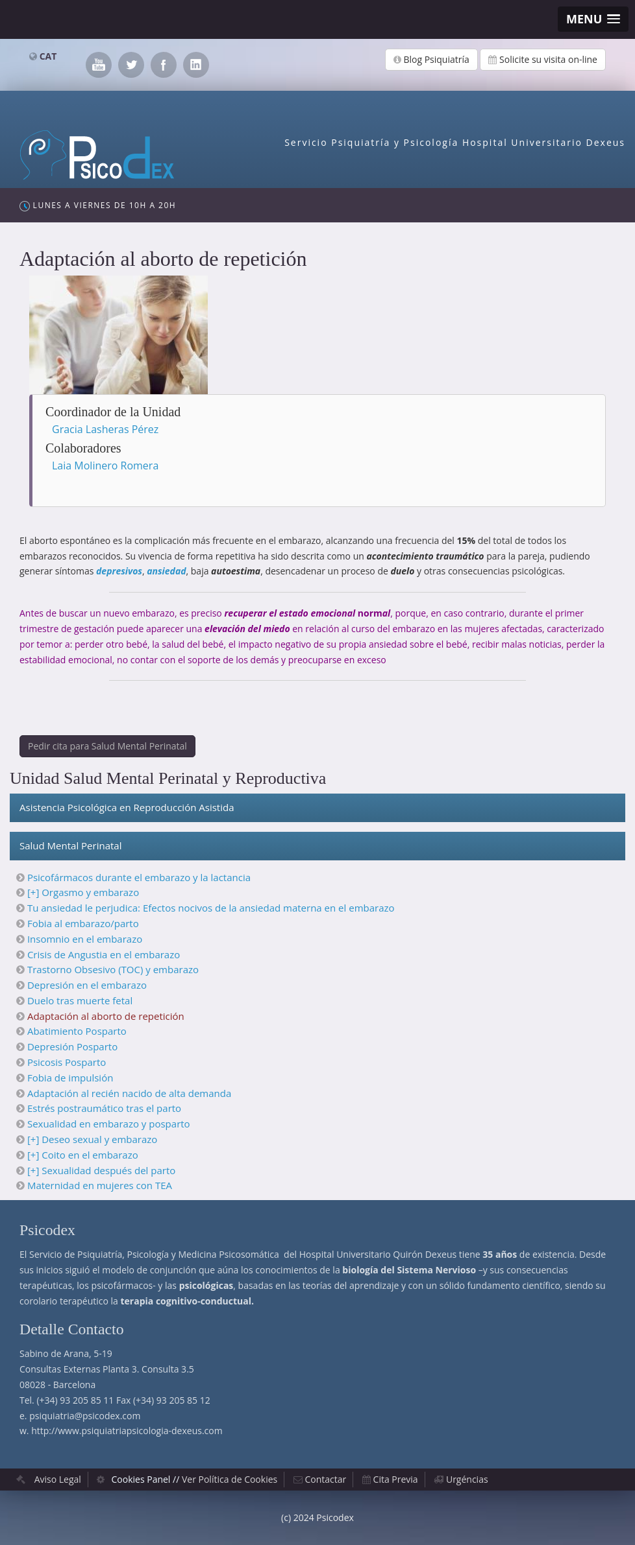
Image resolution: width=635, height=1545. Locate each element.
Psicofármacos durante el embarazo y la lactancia (139, 877)
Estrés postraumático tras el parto (104, 1108)
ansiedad (166, 571)
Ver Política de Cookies (229, 1479)
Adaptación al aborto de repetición (105, 1015)
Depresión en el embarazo (87, 984)
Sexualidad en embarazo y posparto (108, 1123)
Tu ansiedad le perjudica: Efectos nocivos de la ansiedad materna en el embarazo (211, 907)
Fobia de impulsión (70, 1077)
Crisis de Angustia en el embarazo (103, 954)
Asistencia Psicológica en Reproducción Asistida (126, 807)
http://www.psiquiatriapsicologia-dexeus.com (126, 1430)
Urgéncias (467, 1479)
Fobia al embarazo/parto (83, 923)
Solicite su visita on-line (542, 59)
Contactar (326, 1479)
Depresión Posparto (72, 1046)
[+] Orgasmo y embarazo (83, 892)
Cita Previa (395, 1479)
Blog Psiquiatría (431, 59)
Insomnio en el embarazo (84, 938)
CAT (48, 56)
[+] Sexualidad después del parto (101, 1170)
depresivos (119, 571)
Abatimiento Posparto (77, 1030)
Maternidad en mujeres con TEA (99, 1185)
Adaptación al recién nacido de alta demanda (129, 1093)
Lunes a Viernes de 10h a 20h (97, 205)
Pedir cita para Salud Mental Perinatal (107, 746)
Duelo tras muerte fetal (79, 1000)
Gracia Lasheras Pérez (105, 429)
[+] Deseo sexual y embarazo (92, 1139)
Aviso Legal (57, 1479)
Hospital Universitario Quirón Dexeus (378, 1254)
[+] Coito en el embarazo (82, 1154)
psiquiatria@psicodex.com (84, 1415)
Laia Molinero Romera (105, 465)
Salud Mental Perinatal (70, 845)
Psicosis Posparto (66, 1062)
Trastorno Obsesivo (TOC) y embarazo (113, 969)
